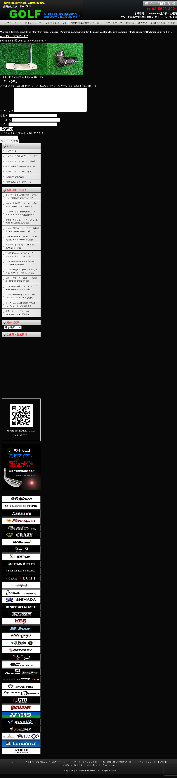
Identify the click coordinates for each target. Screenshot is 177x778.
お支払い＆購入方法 (136, 23)
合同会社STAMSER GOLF (89, 775)
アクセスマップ (113, 23)
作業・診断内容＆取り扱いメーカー (20, 171)
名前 (4, 120)
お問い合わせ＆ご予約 (163, 23)
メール (5, 124)
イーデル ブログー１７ (14, 36)
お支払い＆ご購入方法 (15, 181)
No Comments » (38, 40)
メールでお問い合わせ (160, 3)
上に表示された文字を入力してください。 (24, 137)
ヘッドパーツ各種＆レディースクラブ (21, 161)
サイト (4, 128)
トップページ (9, 23)
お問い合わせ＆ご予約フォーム (18, 186)
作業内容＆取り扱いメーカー (86, 23)
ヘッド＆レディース (30, 23)
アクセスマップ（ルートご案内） (19, 176)
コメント (7, 115)
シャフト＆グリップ (56, 23)
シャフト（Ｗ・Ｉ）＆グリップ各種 (20, 166)
